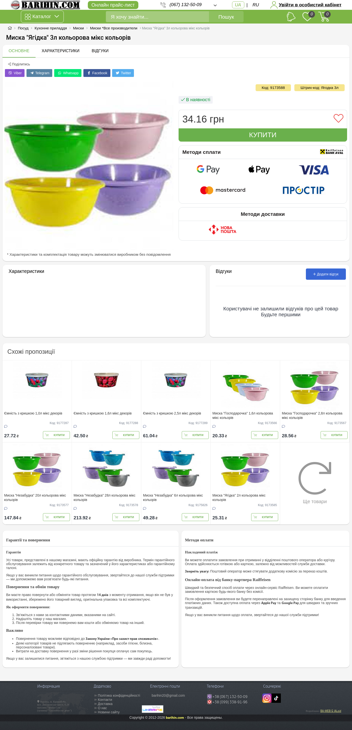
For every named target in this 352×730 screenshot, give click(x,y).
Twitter (123, 73)
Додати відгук (326, 274)
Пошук (226, 17)
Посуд (23, 28)
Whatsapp (67, 73)
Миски (78, 28)
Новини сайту (109, 712)
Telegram (39, 73)
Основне (19, 51)
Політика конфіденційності (119, 695)
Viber (15, 73)
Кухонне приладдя (51, 28)
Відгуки (100, 51)
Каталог (42, 16)
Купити (262, 135)
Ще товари (315, 483)
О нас (102, 708)
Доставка (105, 704)
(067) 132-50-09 (185, 4)
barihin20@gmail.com (168, 695)
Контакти (105, 700)
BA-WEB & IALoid (330, 711)
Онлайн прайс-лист (113, 5)
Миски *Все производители (113, 28)
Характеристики (60, 51)
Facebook (96, 73)
